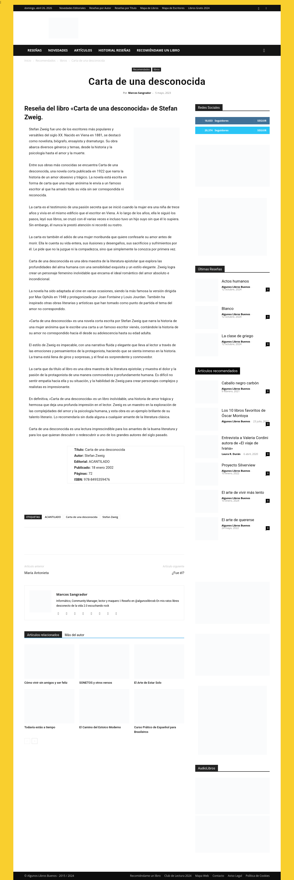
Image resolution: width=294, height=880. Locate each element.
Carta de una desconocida (81, 517)
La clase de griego (237, 336)
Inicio (27, 61)
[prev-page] (27, 741)
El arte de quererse (238, 519)
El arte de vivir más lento (243, 492)
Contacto (218, 876)
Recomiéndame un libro (158, 50)
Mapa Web (202, 876)
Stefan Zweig (110, 517)
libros (63, 61)
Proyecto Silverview (238, 465)
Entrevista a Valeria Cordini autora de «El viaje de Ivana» (245, 443)
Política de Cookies (258, 876)
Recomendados (46, 61)
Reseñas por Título (126, 8)
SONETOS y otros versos (95, 682)
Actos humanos (235, 281)
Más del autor (74, 635)
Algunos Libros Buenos (236, 287)
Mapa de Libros (149, 8)
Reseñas (35, 50)
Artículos (83, 50)
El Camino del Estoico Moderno (100, 727)
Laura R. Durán (231, 454)
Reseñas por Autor (100, 8)
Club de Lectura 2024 (178, 876)
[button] (264, 51)
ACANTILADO (53, 517)
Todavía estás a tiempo (39, 727)
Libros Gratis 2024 (198, 8)
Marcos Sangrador (139, 92)
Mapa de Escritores (173, 8)
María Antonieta (36, 573)
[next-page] (34, 741)
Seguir (261, 120)
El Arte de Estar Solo (147, 682)
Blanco (228, 308)
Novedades (58, 50)
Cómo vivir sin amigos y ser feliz (46, 682)
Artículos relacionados (43, 635)
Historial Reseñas (114, 50)
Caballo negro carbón (240, 383)
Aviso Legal (235, 876)
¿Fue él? (178, 573)
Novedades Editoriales (72, 8)
